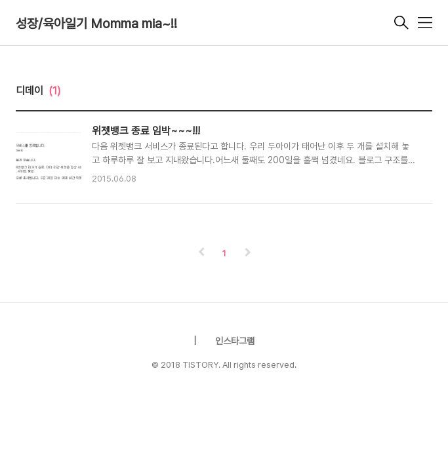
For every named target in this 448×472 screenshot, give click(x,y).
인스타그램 (235, 341)
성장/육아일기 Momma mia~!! (96, 23)
